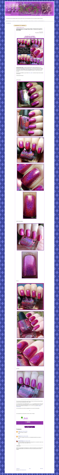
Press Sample (41, 31)
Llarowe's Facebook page (31, 405)
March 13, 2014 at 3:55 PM (23, 431)
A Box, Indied (31, 72)
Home (30, 468)
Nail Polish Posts (17, 25)
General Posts (23, 25)
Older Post (41, 468)
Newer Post (17, 468)
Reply (19, 433)
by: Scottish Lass (8, 23)
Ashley (19, 431)
